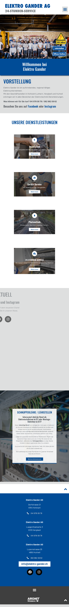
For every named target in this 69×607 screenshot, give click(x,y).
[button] (65, 9)
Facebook (33, 109)
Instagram (50, 109)
